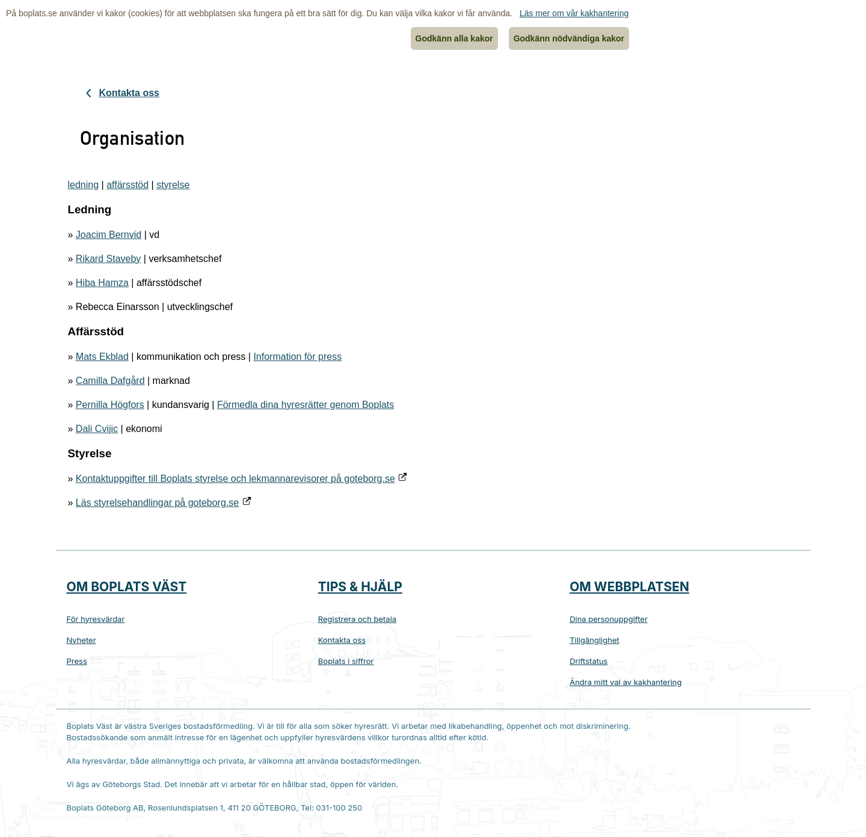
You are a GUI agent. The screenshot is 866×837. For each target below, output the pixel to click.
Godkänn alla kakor (454, 38)
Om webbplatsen (629, 586)
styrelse (172, 185)
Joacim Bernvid (108, 235)
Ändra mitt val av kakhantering (625, 682)
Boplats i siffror (346, 661)
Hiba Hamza (102, 283)
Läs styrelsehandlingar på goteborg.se (157, 503)
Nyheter (81, 640)
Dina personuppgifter (609, 619)
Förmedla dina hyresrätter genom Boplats (305, 405)
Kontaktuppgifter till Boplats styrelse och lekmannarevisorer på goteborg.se (235, 478)
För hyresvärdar (96, 619)
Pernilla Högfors (110, 405)
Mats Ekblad (102, 357)
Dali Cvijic (97, 429)
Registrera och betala (357, 619)
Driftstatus (588, 661)
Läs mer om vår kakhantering (574, 13)
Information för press (297, 357)
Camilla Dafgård (110, 381)
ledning (83, 185)
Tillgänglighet (594, 640)
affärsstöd (127, 185)
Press (77, 661)
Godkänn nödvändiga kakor (569, 38)
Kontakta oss (129, 93)
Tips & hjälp (360, 586)
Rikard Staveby (108, 259)
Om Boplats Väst (127, 586)
